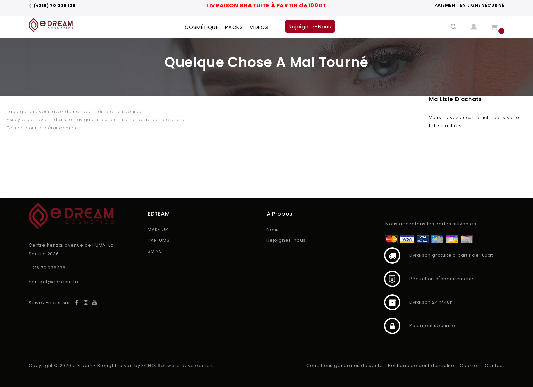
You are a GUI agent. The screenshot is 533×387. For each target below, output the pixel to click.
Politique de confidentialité (421, 365)
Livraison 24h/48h (392, 302)
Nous (272, 229)
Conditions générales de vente (344, 365)
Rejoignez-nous (286, 240)
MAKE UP (158, 229)
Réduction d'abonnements (392, 279)
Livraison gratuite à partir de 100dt (392, 255)
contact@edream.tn (53, 282)
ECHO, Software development (177, 365)
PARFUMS (159, 240)
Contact (494, 365)
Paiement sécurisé (392, 326)
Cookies (470, 365)
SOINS (155, 251)
